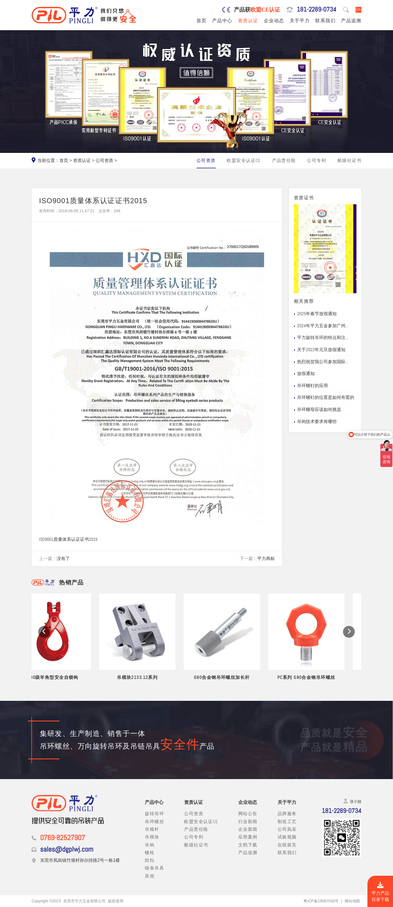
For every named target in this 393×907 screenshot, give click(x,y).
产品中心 (222, 21)
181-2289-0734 (316, 9)
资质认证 (248, 21)
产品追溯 (351, 21)
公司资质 (104, 160)
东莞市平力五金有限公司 (84, 901)
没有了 (63, 558)
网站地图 (352, 901)
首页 (201, 21)
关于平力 (300, 21)
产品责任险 (284, 160)
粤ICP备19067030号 (321, 901)
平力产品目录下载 (380, 892)
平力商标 (266, 558)
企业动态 (274, 21)
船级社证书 (349, 160)
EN (358, 9)
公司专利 (316, 160)
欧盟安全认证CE (244, 160)
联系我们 (325, 21)
